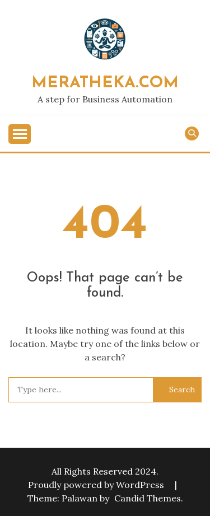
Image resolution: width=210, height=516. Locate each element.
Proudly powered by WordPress (97, 484)
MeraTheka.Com (105, 83)
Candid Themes (147, 498)
